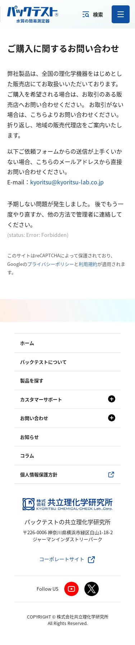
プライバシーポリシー (50, 264)
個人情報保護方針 (38, 474)
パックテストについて (43, 361)
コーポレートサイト (61, 558)
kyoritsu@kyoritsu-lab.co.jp (67, 182)
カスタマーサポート (41, 399)
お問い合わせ (34, 418)
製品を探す (31, 380)
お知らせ (29, 436)
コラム (27, 455)
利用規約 (88, 264)
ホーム (27, 342)
